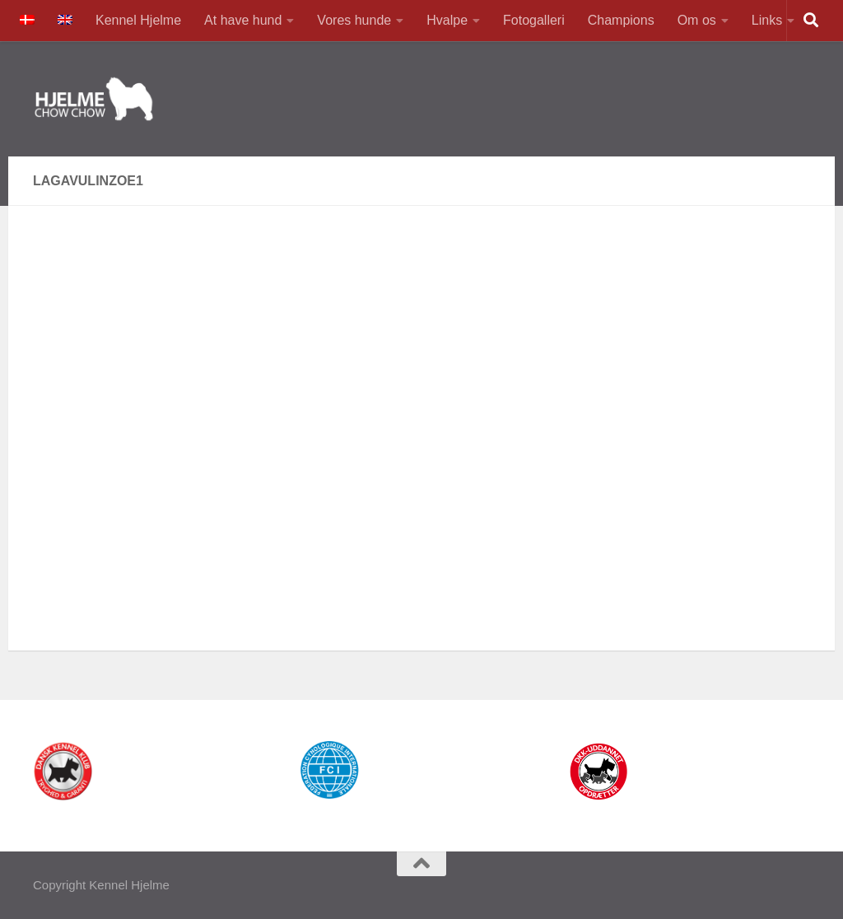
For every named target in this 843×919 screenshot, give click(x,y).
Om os (697, 20)
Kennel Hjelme (138, 20)
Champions (621, 20)
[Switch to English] (65, 20)
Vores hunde (354, 20)
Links (767, 20)
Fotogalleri (534, 20)
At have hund (243, 20)
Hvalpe (447, 20)
